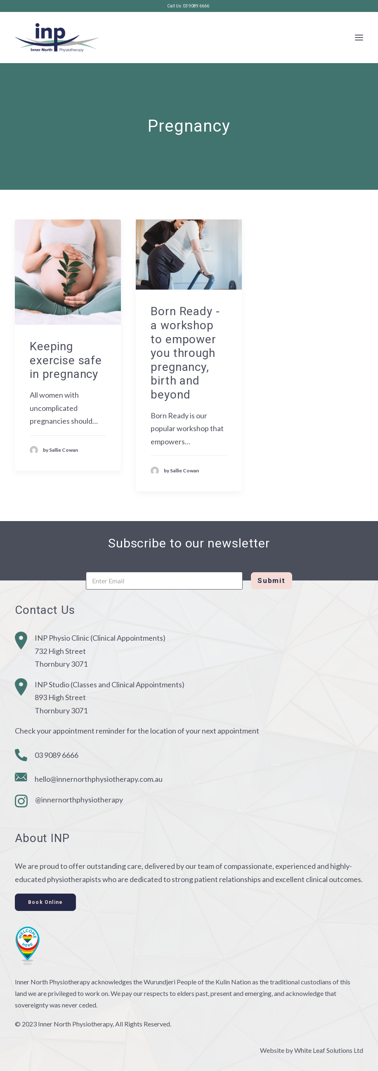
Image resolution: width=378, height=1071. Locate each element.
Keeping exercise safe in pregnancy (66, 360)
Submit (271, 580)
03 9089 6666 (56, 755)
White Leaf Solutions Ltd (328, 1050)
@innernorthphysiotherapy (79, 799)
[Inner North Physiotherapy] (57, 37)
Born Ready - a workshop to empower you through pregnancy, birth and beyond (185, 352)
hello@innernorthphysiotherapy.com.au (99, 778)
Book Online (45, 902)
